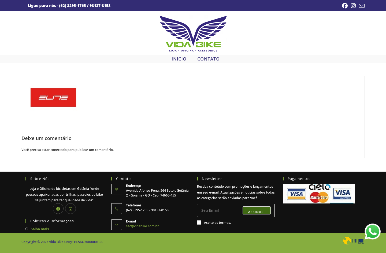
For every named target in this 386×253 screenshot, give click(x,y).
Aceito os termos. (214, 222)
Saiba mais (40, 228)
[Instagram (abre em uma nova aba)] (353, 6)
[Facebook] (58, 208)
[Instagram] (70, 208)
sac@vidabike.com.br (142, 226)
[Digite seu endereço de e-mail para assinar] (236, 210)
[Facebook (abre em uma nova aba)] (344, 6)
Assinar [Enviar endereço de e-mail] (256, 212)
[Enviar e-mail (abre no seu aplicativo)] (361, 6)
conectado (58, 150)
